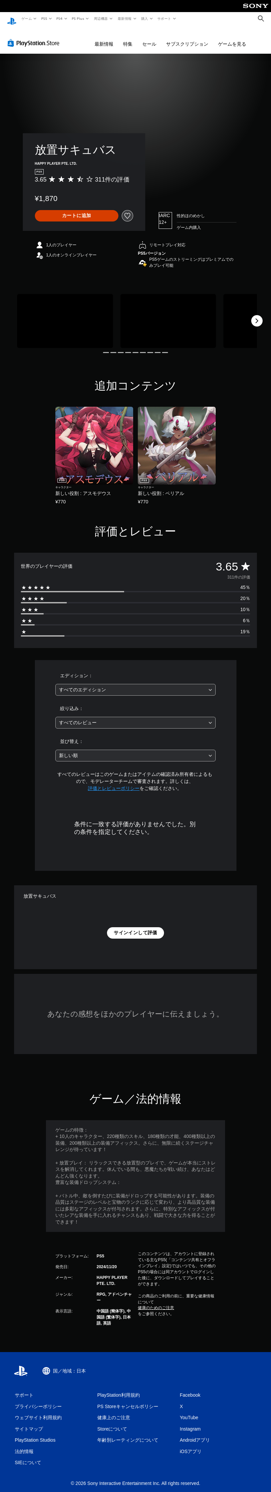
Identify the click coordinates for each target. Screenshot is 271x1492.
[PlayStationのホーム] (11, 19)
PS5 (44, 18)
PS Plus (78, 18)
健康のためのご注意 (156, 1301)
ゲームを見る (232, 38)
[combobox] (135, 683)
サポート (164, 18)
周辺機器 (101, 18)
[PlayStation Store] (34, 36)
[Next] (257, 314)
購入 (144, 18)
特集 (127, 38)
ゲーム (26, 18)
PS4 (59, 18)
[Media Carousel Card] (65, 315)
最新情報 (124, 18)
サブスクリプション (187, 38)
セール (149, 38)
